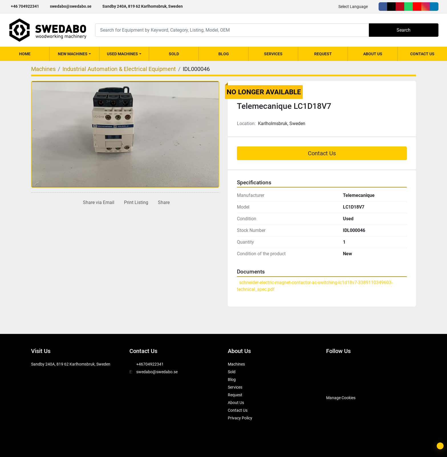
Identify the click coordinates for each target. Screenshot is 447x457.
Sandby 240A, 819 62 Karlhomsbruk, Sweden (142, 6)
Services (273, 54)
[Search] (232, 30)
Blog (223, 54)
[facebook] (383, 6)
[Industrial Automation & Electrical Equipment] (119, 69)
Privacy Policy (240, 418)
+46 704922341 (25, 6)
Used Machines (122, 54)
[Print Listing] (135, 202)
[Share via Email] (97, 202)
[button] (74, 54)
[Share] (162, 202)
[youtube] (417, 6)
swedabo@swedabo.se (71, 6)
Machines (236, 364)
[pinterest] (400, 6)
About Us (372, 54)
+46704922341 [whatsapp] (150, 364)
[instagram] (425, 6)
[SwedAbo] (337, 383)
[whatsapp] (408, 6)
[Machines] (43, 69)
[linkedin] (434, 6)
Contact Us (422, 54)
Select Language (353, 6)
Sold (174, 54)
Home (25, 54)
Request (323, 54)
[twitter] (391, 6)
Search (404, 30)
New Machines (73, 54)
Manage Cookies (340, 397)
